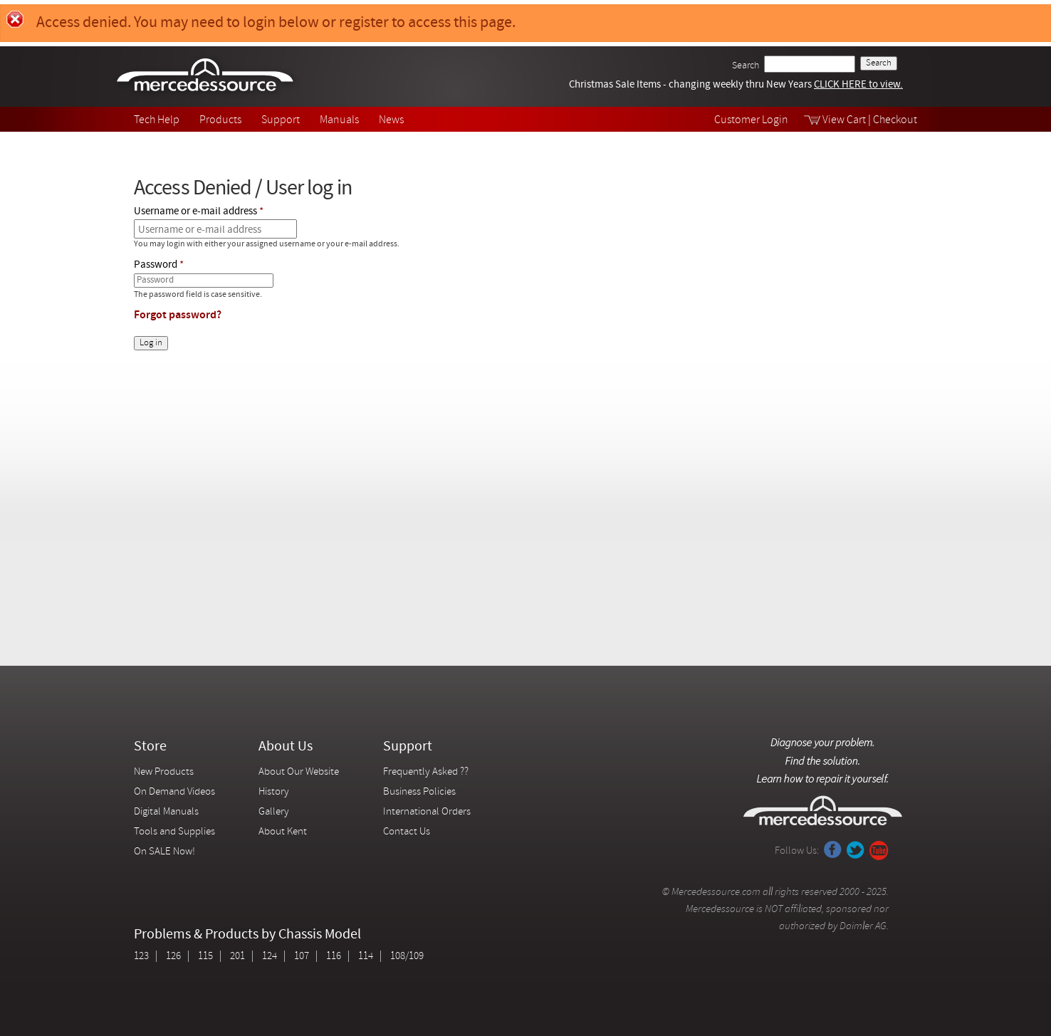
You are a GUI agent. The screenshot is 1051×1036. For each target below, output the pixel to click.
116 (333, 956)
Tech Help (156, 120)
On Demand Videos (175, 792)
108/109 (407, 956)
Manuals (339, 120)
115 (205, 956)
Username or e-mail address (195, 211)
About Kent (282, 832)
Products (220, 120)
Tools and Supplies (174, 832)
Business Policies (419, 792)
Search (745, 66)
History (273, 792)
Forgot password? (177, 315)
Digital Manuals (166, 812)
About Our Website (298, 772)
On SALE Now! (164, 852)
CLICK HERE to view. (858, 85)
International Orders (427, 812)
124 (269, 956)
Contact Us (406, 832)
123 (141, 956)
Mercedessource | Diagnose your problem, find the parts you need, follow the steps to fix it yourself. (207, 76)
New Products (164, 772)
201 (237, 956)
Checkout (895, 120)
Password (155, 265)
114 (365, 956)
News (391, 120)
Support (280, 120)
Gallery (273, 812)
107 (301, 956)
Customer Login (751, 120)
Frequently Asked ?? (426, 772)
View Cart (844, 120)
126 (173, 956)
